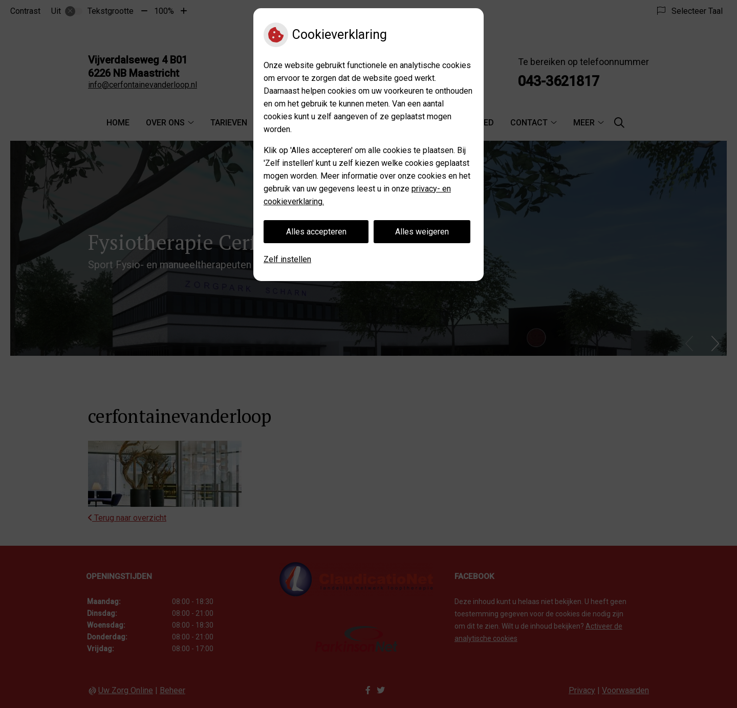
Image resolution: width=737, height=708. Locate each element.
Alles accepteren (316, 232)
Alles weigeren (422, 232)
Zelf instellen (287, 259)
